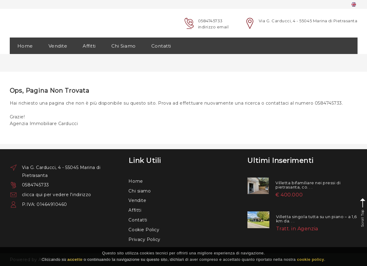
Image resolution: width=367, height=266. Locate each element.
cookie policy (310, 259)
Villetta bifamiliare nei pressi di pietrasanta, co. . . (307, 184)
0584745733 (210, 20)
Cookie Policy (143, 229)
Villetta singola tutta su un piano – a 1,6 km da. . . (316, 218)
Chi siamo (139, 191)
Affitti (89, 46)
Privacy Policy (144, 239)
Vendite (58, 46)
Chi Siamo (123, 46)
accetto (74, 259)
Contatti (161, 46)
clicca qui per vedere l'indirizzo (56, 194)
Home (25, 46)
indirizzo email (213, 26)
